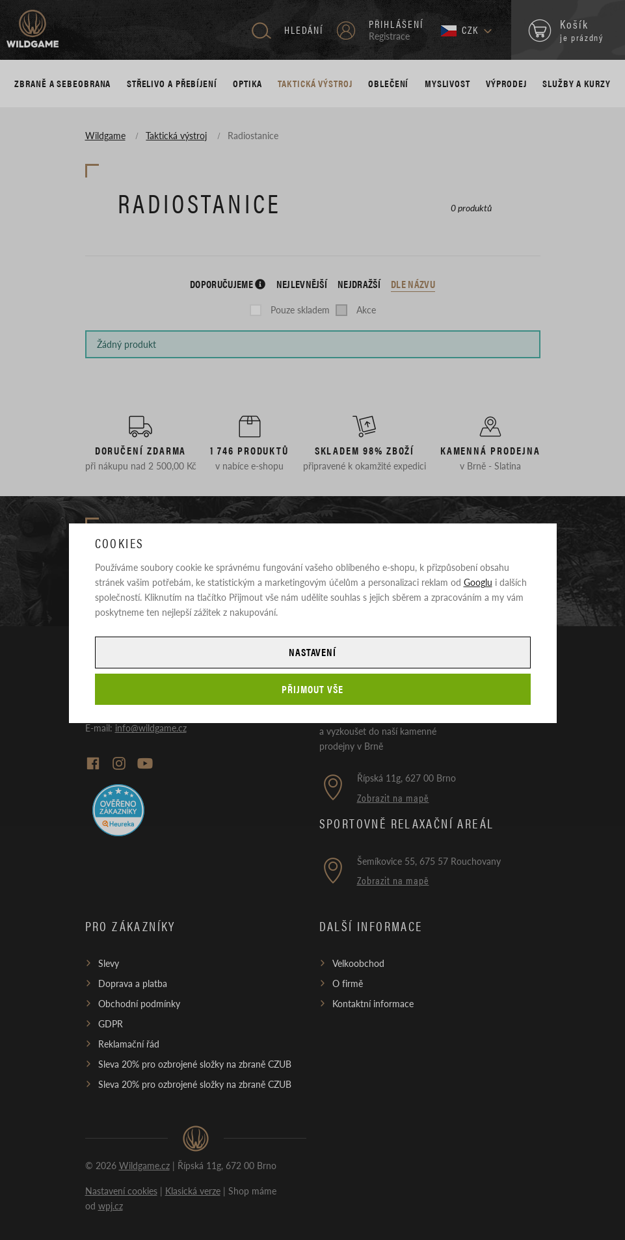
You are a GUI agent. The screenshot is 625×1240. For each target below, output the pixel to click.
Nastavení (313, 651)
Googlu (478, 581)
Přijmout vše (312, 688)
